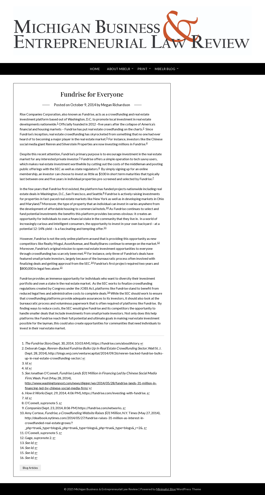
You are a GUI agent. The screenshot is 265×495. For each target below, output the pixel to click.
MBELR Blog (165, 69)
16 (108, 292)
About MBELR (118, 69)
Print (142, 69)
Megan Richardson (115, 105)
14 (92, 262)
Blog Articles (30, 468)
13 (85, 252)
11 (105, 227)
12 (158, 242)
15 (61, 267)
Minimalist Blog (166, 489)
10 (107, 207)
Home (95, 69)
